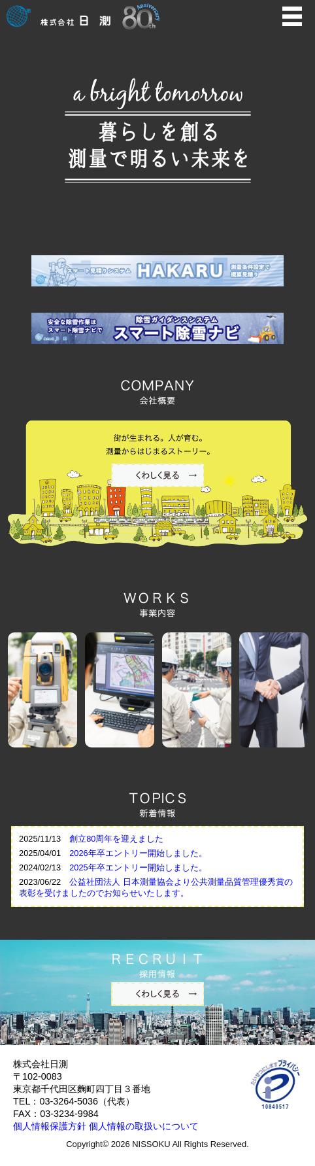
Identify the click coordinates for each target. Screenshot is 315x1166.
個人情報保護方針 (49, 1126)
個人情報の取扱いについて (144, 1126)
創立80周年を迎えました (116, 839)
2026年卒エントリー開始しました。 (138, 853)
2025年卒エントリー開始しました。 (138, 867)
